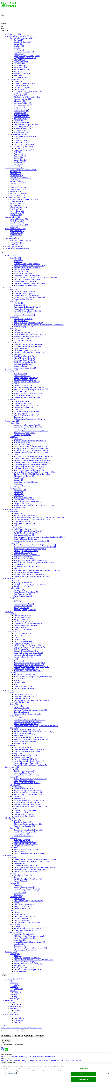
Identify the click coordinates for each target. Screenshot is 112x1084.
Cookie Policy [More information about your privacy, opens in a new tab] (12, 1073)
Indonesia (33, 1056)
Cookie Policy (21, 1060)
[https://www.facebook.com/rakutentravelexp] (2, 1051)
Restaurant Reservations (20, 1028)
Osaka (8, 1056)
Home (3, 1028)
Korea (46, 1056)
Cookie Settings (83, 1068)
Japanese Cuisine (36, 1028)
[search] (23, 1030)
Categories (4, 30)
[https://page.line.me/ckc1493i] (6, 1051)
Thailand (40, 1056)
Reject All (83, 1074)
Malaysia (51, 1056)
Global (3, 975)
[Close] (108, 1073)
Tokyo (3, 1056)
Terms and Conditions (8, 1060)
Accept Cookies (83, 1079)
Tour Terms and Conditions (35, 1060)
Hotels (3, 1026)
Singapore (26, 1056)
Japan (3, 252)
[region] (56, 1073)
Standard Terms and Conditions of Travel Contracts (63, 1060)
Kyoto (13, 1056)
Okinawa (18, 1056)
